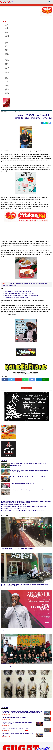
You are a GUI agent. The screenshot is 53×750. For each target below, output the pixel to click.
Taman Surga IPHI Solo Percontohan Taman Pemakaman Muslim (18, 552)
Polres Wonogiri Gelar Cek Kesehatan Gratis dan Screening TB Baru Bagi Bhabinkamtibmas (22, 514)
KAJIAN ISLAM (21, 5)
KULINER (46, 5)
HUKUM (8, 5)
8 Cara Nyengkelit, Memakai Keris (10, 703)
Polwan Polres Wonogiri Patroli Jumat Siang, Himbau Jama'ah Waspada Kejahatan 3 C (7, 31)
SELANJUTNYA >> (26, 391)
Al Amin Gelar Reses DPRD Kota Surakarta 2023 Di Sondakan (19, 296)
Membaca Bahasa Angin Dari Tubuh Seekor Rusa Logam (14, 512)
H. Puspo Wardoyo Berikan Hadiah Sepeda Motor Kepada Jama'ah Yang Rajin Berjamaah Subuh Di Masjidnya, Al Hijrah (24, 588)
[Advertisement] (26, 740)
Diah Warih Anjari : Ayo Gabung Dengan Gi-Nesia (16, 301)
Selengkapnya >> (6, 717)
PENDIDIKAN (28, 5)
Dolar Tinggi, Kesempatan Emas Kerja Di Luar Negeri (13, 508)
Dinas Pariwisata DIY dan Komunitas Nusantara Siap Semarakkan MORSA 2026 (28, 480)
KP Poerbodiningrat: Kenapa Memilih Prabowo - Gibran (18, 294)
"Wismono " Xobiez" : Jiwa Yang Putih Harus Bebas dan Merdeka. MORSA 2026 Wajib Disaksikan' (23, 510)
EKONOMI (14, 5)
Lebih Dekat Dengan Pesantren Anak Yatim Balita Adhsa (16, 669)
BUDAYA (3, 5)
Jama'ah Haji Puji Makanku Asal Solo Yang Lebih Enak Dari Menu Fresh (26, 493)
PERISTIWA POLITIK (37, 5)
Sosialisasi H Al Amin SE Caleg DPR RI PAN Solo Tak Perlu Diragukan (21, 299)
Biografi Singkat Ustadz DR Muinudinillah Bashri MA (22, 486)
